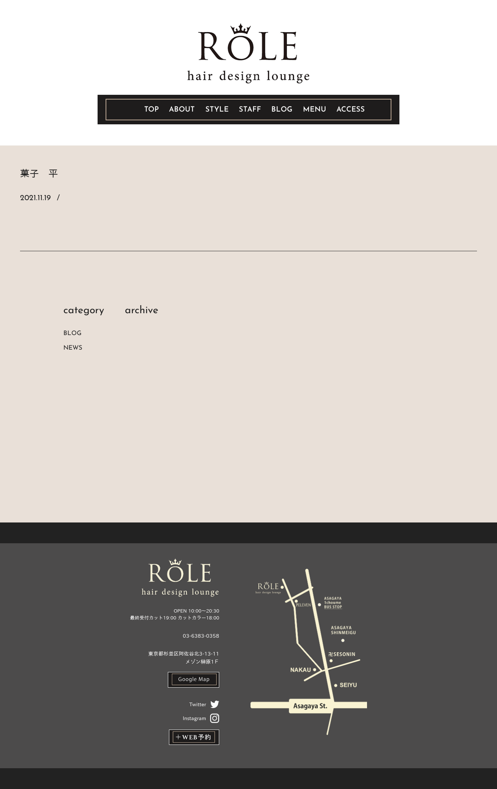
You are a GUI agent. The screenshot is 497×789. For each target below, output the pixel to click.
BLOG (281, 109)
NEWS (72, 348)
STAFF (250, 109)
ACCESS (350, 109)
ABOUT (182, 109)
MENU (314, 109)
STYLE (217, 109)
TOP (151, 109)
